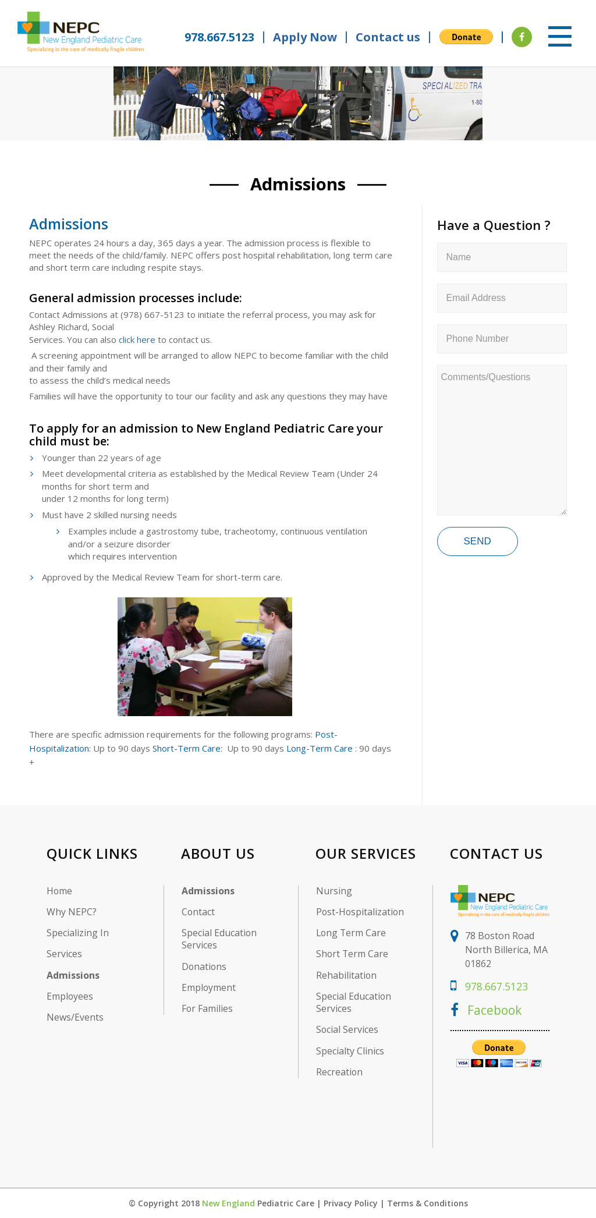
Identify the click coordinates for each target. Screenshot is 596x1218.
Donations (205, 966)
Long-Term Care (319, 747)
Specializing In (78, 933)
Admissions (298, 184)
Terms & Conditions (427, 1202)
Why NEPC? (72, 911)
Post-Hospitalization (361, 911)
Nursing (334, 890)
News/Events (75, 1017)
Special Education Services (219, 939)
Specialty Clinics (350, 1051)
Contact (198, 911)
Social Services (347, 1030)
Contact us (388, 37)
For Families (207, 1009)
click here (137, 339)
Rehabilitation (346, 975)
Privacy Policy (351, 1202)
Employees (70, 996)
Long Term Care (352, 933)
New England (228, 1202)
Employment (209, 988)
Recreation (339, 1073)
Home (60, 890)
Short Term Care (352, 954)
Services (64, 954)
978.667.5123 (216, 37)
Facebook (487, 1009)
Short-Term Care (186, 747)
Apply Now (305, 37)
